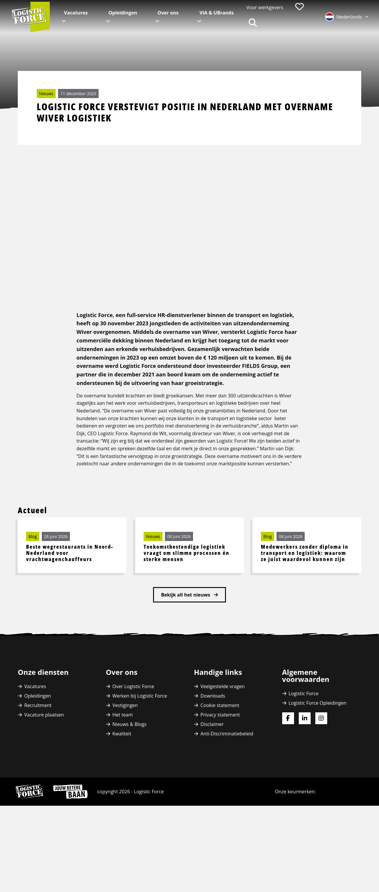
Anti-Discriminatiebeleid (226, 787)
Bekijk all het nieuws (186, 649)
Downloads (212, 750)
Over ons (168, 12)
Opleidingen (122, 12)
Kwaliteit (122, 787)
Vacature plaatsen (44, 769)
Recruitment (38, 759)
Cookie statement (219, 759)
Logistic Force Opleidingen (318, 757)
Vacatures (76, 12)
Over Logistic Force (133, 740)
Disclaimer (212, 778)
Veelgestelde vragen (222, 740)
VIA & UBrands (217, 12)
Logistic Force (304, 747)
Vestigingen (125, 759)
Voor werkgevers (264, 7)
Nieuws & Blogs (130, 778)
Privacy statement (220, 769)
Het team (123, 769)
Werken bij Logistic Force (140, 750)
